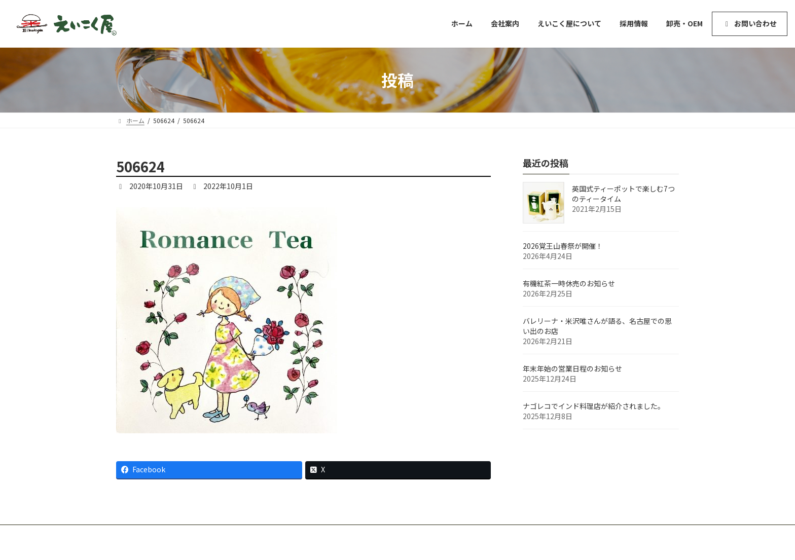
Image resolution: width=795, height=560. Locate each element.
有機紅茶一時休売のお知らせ (569, 283)
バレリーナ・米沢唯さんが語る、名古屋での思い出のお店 (597, 326)
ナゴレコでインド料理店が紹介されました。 (594, 406)
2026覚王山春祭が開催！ (563, 246)
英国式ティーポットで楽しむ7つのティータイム (623, 193)
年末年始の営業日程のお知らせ (572, 368)
